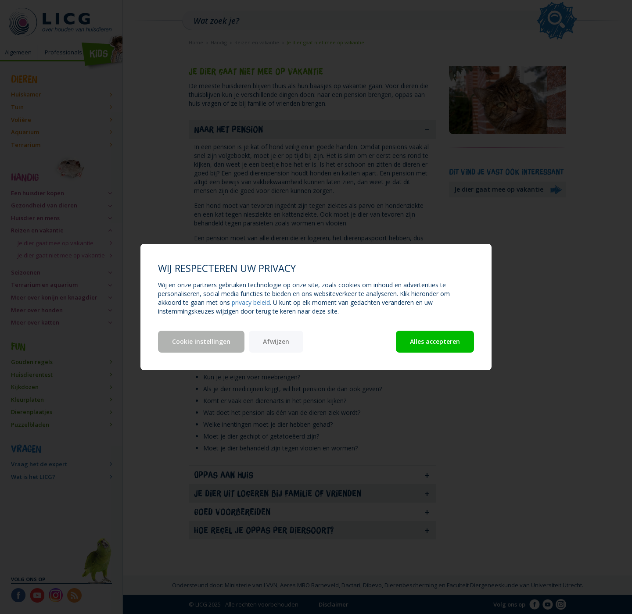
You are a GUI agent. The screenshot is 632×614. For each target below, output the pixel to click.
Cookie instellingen (201, 341)
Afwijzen (276, 341)
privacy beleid (251, 302)
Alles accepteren (435, 341)
